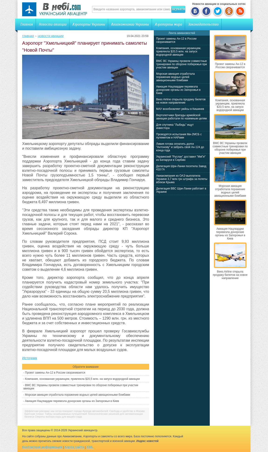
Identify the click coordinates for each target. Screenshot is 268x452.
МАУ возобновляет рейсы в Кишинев (180, 109)
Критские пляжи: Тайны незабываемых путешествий (55, 413)
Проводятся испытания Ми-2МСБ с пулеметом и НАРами (179, 136)
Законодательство (203, 24)
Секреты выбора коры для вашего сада (58, 416)
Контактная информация (42, 447)
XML (90, 447)
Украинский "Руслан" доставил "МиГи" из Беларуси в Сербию (181, 158)
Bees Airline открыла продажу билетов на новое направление (181, 101)
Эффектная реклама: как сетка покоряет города (53, 411)
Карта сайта (74, 447)
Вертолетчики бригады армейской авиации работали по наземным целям (181, 117)
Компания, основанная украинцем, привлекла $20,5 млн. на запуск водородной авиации (82, 379)
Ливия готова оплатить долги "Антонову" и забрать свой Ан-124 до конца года (180, 147)
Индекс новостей (147, 441)
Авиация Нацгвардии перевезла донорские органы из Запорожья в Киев (72, 401)
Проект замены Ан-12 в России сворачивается (55, 372)
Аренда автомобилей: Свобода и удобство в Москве (113, 411)
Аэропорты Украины (88, 24)
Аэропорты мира (168, 24)
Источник (29, 358)
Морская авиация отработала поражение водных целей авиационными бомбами (77, 394)
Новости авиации (52, 24)
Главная (26, 24)
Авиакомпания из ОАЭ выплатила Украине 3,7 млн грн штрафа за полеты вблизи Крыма (181, 179)
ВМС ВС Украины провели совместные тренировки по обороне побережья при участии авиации (181, 64)
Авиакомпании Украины (130, 24)
